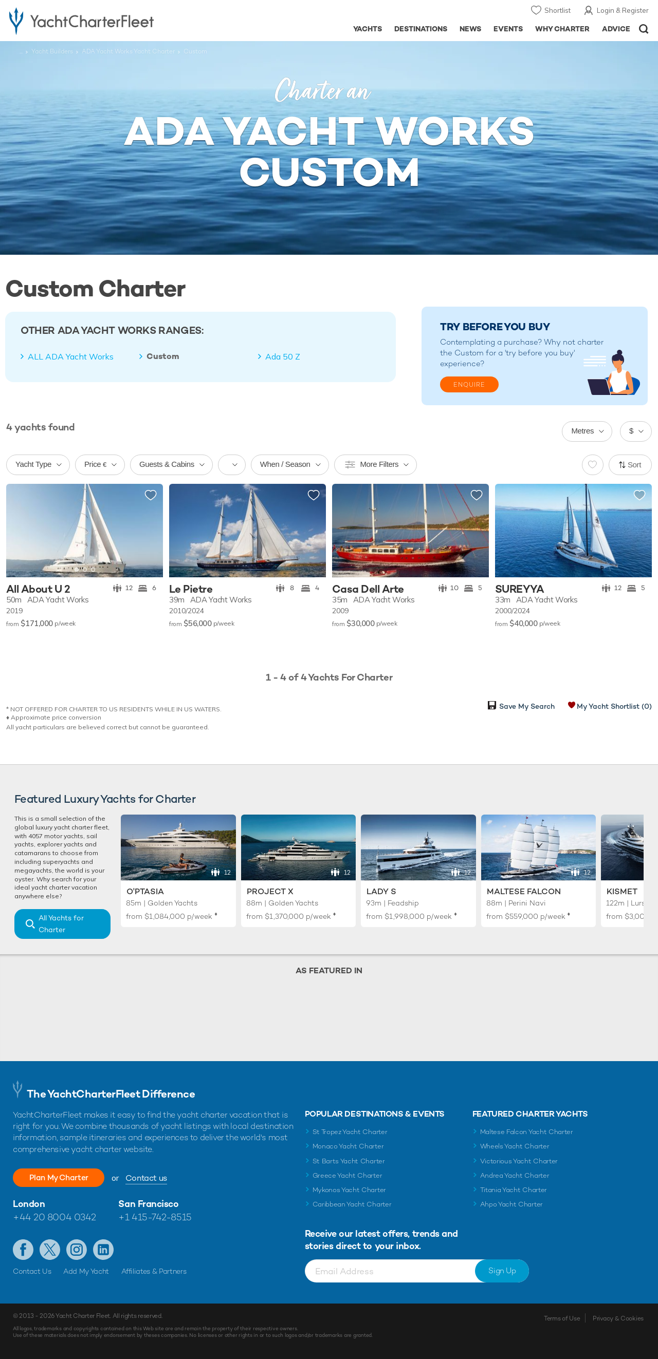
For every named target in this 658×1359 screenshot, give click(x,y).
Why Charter (562, 28)
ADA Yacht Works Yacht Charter (128, 51)
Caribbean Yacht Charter (352, 1204)
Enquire (469, 385)
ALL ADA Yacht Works (71, 356)
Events (508, 28)
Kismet (622, 891)
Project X (270, 891)
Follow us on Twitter (50, 1249)
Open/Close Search (644, 29)
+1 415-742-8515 (154, 1217)
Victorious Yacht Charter (519, 1161)
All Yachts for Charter (61, 923)
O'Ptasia (145, 891)
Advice (616, 28)
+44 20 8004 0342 (54, 1217)
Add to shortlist (150, 495)
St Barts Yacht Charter (349, 1161)
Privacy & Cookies (618, 1318)
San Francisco (148, 1204)
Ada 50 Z (282, 356)
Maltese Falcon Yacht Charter (526, 1131)
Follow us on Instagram (76, 1249)
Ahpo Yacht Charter (511, 1204)
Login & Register (623, 10)
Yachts (367, 28)
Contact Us (32, 1271)
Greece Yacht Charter (347, 1175)
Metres (582, 430)
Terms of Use (562, 1318)
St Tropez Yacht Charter (350, 1131)
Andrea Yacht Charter (515, 1175)
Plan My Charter (61, 1177)
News (470, 28)
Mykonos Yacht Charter (349, 1189)
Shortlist (557, 10)
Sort (634, 464)
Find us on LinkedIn (103, 1249)
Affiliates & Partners (154, 1271)
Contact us (152, 1178)
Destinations (420, 28)
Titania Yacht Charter (513, 1189)
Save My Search (527, 706)
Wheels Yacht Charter (515, 1146)
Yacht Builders (52, 51)
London (29, 1204)
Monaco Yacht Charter (348, 1146)
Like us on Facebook (23, 1249)
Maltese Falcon (524, 891)
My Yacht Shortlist (614, 706)
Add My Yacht (86, 1271)
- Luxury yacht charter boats (102, 20)
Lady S (381, 891)
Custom (163, 356)
